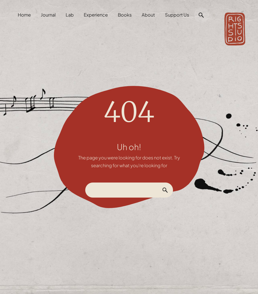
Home (24, 15)
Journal (48, 15)
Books (125, 15)
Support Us (177, 15)
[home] (234, 27)
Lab (70, 15)
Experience (96, 15)
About (148, 15)
